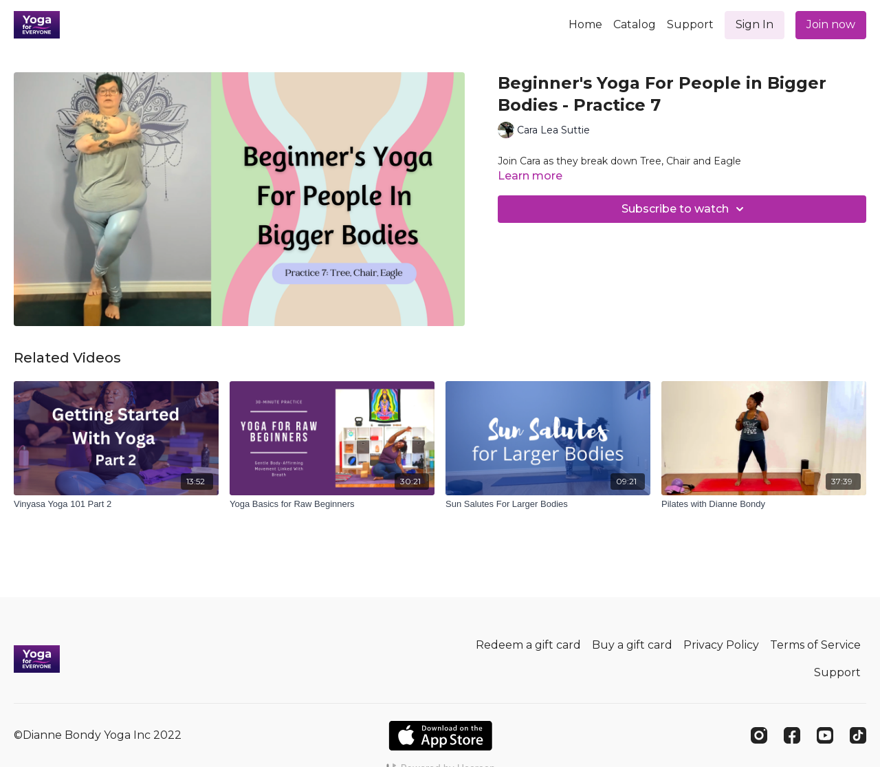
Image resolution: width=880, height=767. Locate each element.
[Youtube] (825, 735)
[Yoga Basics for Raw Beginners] (332, 504)
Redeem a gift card (528, 644)
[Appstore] (440, 735)
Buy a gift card (632, 644)
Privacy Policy (721, 644)
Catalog (634, 24)
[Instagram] (759, 735)
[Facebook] (792, 735)
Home (585, 24)
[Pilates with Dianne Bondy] (763, 504)
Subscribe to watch (685, 209)
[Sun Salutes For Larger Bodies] (548, 504)
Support (690, 24)
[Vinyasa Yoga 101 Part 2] (116, 504)
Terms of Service (815, 644)
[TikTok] (858, 735)
